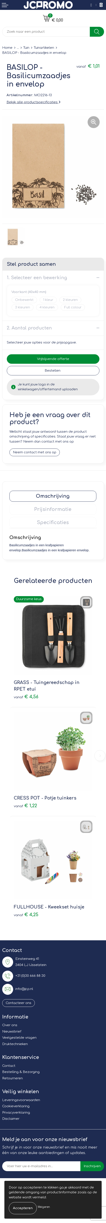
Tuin (26, 48)
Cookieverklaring (16, 1106)
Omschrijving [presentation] (53, 496)
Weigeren (44, 1207)
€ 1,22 (25, 805)
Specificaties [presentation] (53, 522)
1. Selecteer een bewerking (37, 277)
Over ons (9, 1025)
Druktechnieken (15, 1044)
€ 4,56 (26, 696)
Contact (8, 1066)
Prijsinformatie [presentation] (52, 509)
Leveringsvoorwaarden (21, 1100)
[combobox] (46, 32)
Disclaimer (10, 1119)
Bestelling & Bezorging (21, 1072)
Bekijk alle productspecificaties (33, 102)
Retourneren (12, 1078)
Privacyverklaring (16, 1112)
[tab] (52, 496)
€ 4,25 (26, 914)
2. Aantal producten (29, 328)
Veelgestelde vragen (19, 1038)
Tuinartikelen (44, 48)
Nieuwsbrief (11, 1031)
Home (7, 48)
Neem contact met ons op (34, 452)
